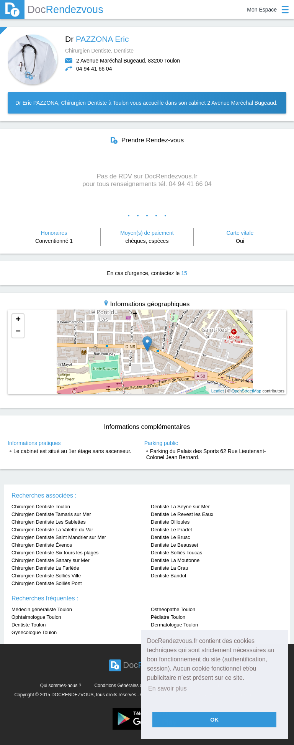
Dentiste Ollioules (170, 522)
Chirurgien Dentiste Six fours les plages (55, 552)
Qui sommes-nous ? (60, 685)
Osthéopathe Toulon (173, 609)
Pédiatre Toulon (168, 617)
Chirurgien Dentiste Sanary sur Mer (50, 560)
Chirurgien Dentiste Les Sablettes (48, 522)
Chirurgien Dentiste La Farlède (45, 568)
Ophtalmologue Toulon (36, 617)
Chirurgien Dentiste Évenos (41, 545)
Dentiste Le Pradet (171, 529)
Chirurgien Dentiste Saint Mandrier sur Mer (58, 537)
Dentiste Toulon (28, 625)
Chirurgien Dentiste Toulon (40, 506)
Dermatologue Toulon (174, 625)
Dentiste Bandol (168, 576)
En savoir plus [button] (167, 688)
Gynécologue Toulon (34, 632)
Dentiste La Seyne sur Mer (180, 506)
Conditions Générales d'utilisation (129, 685)
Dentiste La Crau (169, 568)
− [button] (18, 332)
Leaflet (217, 391)
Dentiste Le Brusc (170, 537)
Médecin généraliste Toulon (41, 609)
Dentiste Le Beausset (174, 545)
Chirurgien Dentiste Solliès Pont (46, 583)
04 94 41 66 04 (94, 69)
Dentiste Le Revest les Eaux (182, 514)
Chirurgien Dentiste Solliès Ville (46, 576)
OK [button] (214, 720)
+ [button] (18, 320)
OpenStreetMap (246, 391)
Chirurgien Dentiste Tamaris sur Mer (51, 514)
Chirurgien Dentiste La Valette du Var (52, 529)
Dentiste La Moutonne (175, 560)
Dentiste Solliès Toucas (176, 552)
